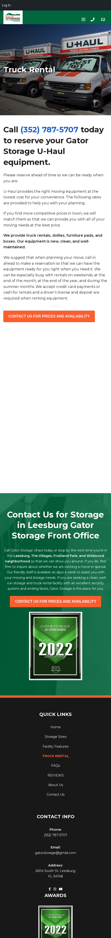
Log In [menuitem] (6, 5)
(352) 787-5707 (49, 129)
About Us (55, 785)
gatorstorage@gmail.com (55, 853)
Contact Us (55, 794)
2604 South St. (47, 871)
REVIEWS (56, 775)
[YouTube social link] (61, 889)
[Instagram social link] (55, 889)
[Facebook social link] (49, 889)
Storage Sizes (55, 737)
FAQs (55, 766)
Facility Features (55, 746)
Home (55, 727)
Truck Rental (55, 756)
